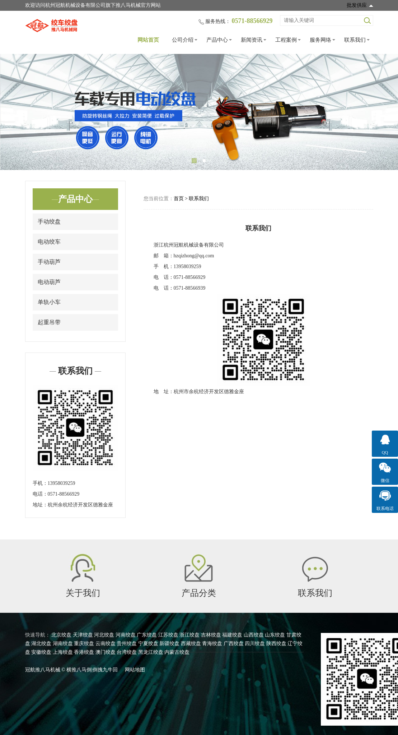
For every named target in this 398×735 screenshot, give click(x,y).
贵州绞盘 (127, 643)
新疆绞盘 (169, 643)
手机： (40, 483)
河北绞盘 (104, 635)
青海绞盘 (212, 643)
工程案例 (286, 40)
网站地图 (135, 669)
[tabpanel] (199, 112)
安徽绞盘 (41, 652)
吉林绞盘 (211, 635)
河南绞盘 (126, 635)
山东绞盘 (275, 635)
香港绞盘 (84, 652)
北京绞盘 (61, 635)
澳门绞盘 (105, 652)
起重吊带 (49, 322)
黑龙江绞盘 (150, 652)
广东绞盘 (147, 635)
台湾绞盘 (127, 652)
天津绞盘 (83, 635)
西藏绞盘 (191, 643)
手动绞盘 (49, 222)
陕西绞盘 (276, 643)
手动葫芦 (49, 262)
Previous (14, 112)
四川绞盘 (255, 643)
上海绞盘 (63, 652)
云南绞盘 (105, 643)
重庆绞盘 (84, 643)
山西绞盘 (254, 635)
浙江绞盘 (189, 635)
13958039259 (61, 483)
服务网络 (320, 40)
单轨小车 (49, 302)
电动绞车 (49, 242)
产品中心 (217, 40)
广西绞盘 (234, 643)
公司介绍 (182, 40)
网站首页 (148, 40)
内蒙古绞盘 (176, 652)
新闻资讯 (251, 40)
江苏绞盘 (168, 635)
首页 (179, 198)
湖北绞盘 (41, 643)
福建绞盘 (232, 635)
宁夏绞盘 (148, 643)
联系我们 (355, 40)
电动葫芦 (49, 282)
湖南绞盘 (63, 643)
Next (383, 112)
